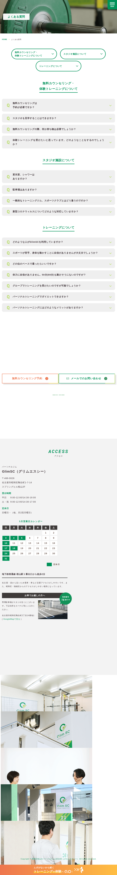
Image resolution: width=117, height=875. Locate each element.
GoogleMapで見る (11, 619)
